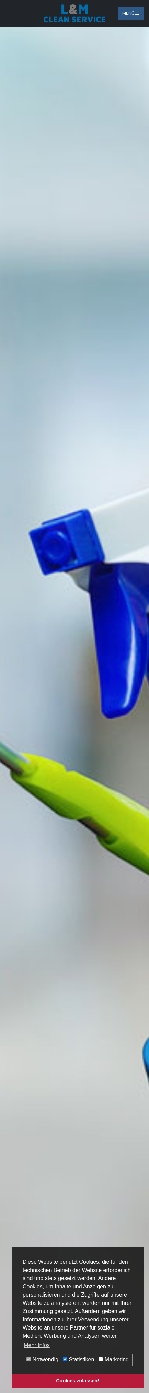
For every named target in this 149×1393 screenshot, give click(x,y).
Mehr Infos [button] (37, 1345)
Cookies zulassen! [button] (77, 1380)
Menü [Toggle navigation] (130, 13)
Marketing (114, 1359)
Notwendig (42, 1359)
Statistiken (78, 1359)
